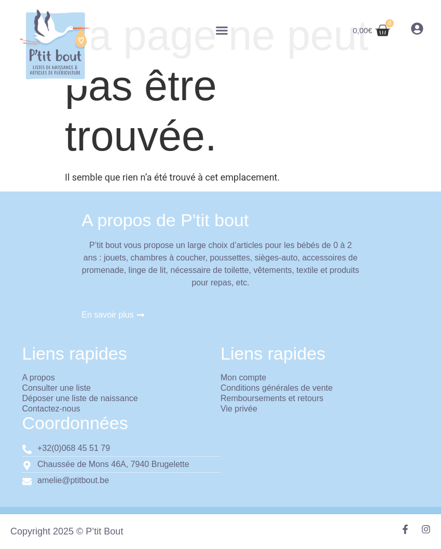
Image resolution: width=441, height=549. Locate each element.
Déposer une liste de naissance (80, 398)
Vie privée (238, 408)
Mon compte (243, 377)
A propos (38, 377)
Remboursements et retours (271, 398)
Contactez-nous (51, 408)
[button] (222, 30)
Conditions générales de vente (276, 387)
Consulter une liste (56, 387)
